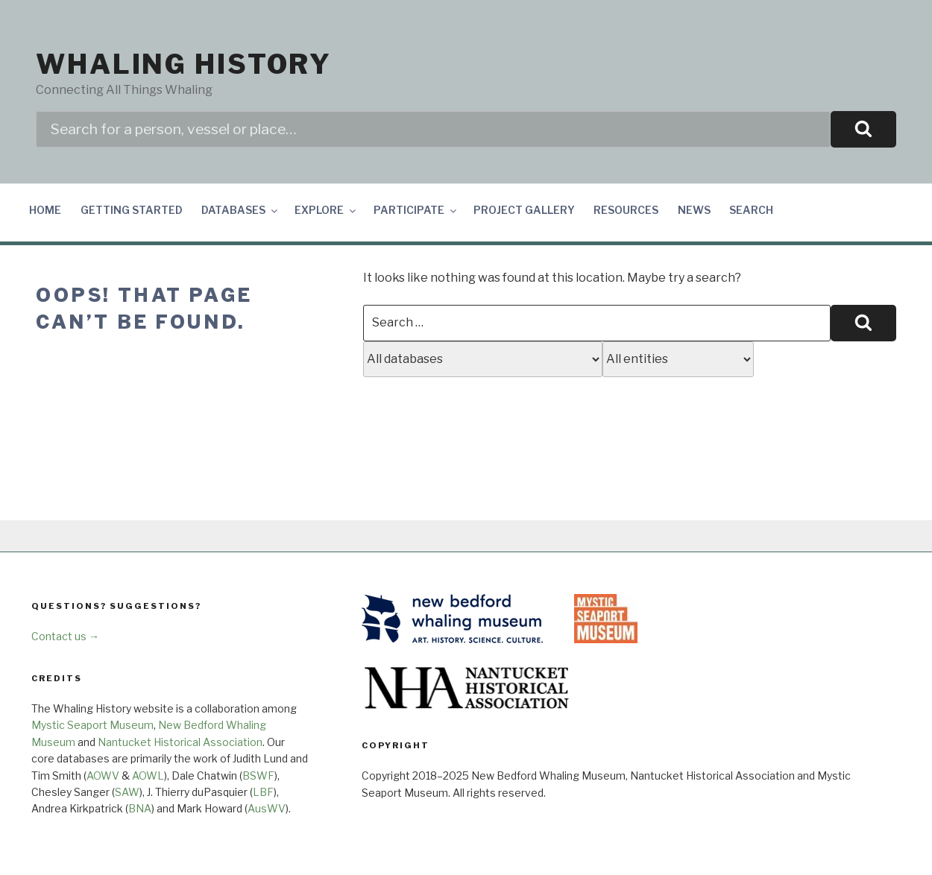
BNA (139, 808)
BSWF (258, 775)
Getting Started (132, 209)
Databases (240, 209)
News (694, 209)
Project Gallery (524, 209)
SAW (127, 792)
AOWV (102, 775)
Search (751, 209)
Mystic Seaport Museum (92, 724)
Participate (416, 209)
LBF (263, 792)
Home (45, 209)
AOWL (148, 775)
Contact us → (65, 636)
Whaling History (184, 64)
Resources (625, 209)
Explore (326, 209)
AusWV (267, 808)
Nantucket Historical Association (180, 742)
